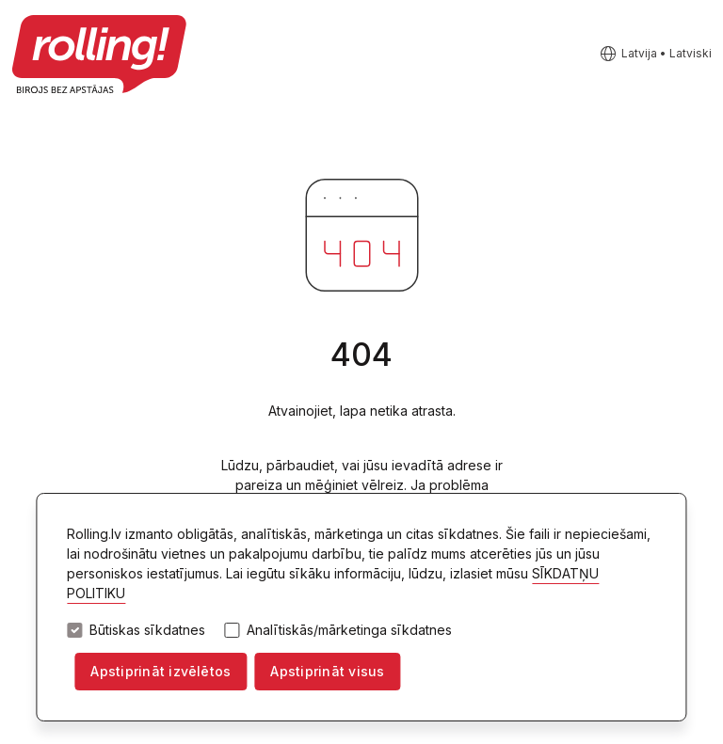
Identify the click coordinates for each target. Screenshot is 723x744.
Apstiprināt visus (327, 671)
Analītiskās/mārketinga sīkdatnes (349, 630)
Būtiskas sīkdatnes (147, 630)
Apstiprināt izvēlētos (160, 671)
